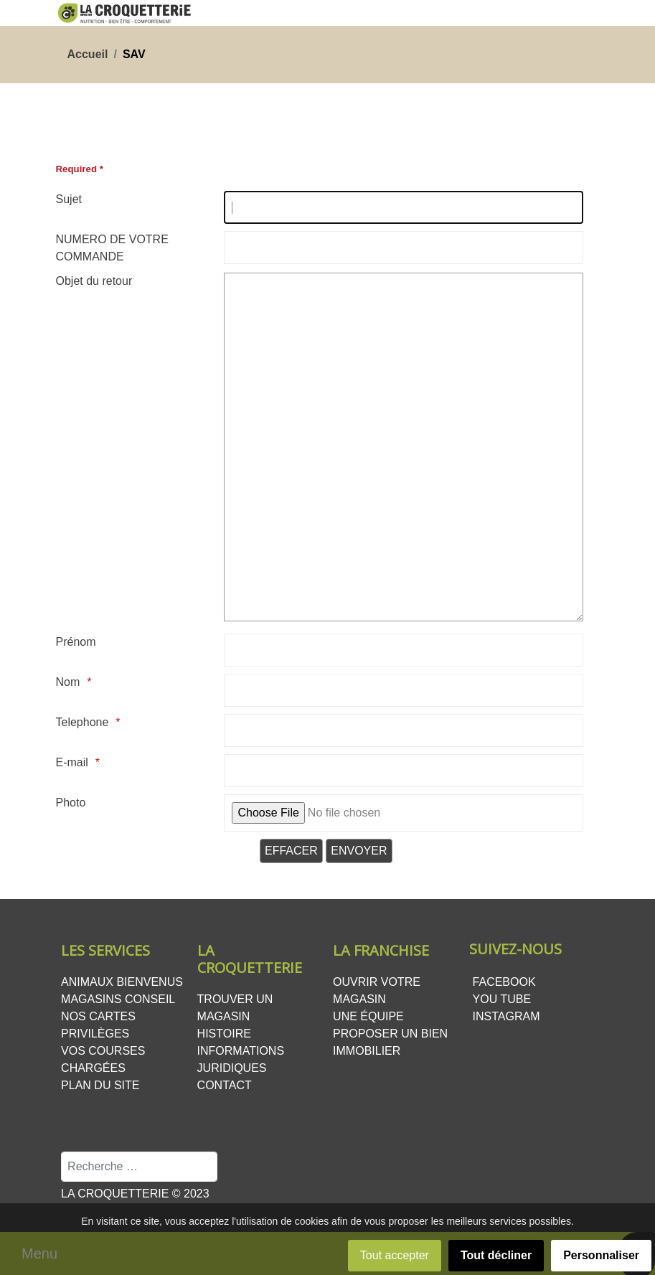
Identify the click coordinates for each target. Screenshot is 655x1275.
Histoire (224, 1033)
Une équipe (368, 1016)
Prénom (76, 642)
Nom (68, 682)
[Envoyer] (359, 851)
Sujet (69, 199)
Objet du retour (94, 281)
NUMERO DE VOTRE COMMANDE (112, 248)
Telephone (82, 722)
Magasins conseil (118, 999)
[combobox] (139, 1167)
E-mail (72, 762)
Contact (224, 1085)
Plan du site (100, 1085)
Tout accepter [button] (394, 1255)
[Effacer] (291, 851)
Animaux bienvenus (122, 982)
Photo (71, 802)
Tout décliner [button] (496, 1255)
